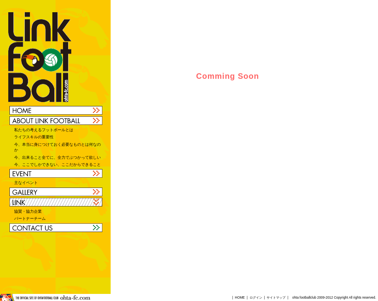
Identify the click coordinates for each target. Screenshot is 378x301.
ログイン (256, 297)
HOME (240, 297)
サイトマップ (276, 297)
